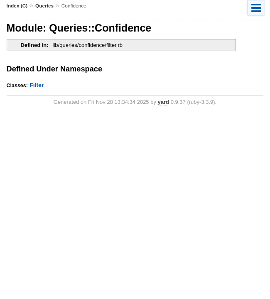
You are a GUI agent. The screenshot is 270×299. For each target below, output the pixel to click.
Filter (36, 85)
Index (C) (17, 6)
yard (163, 102)
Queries (44, 6)
